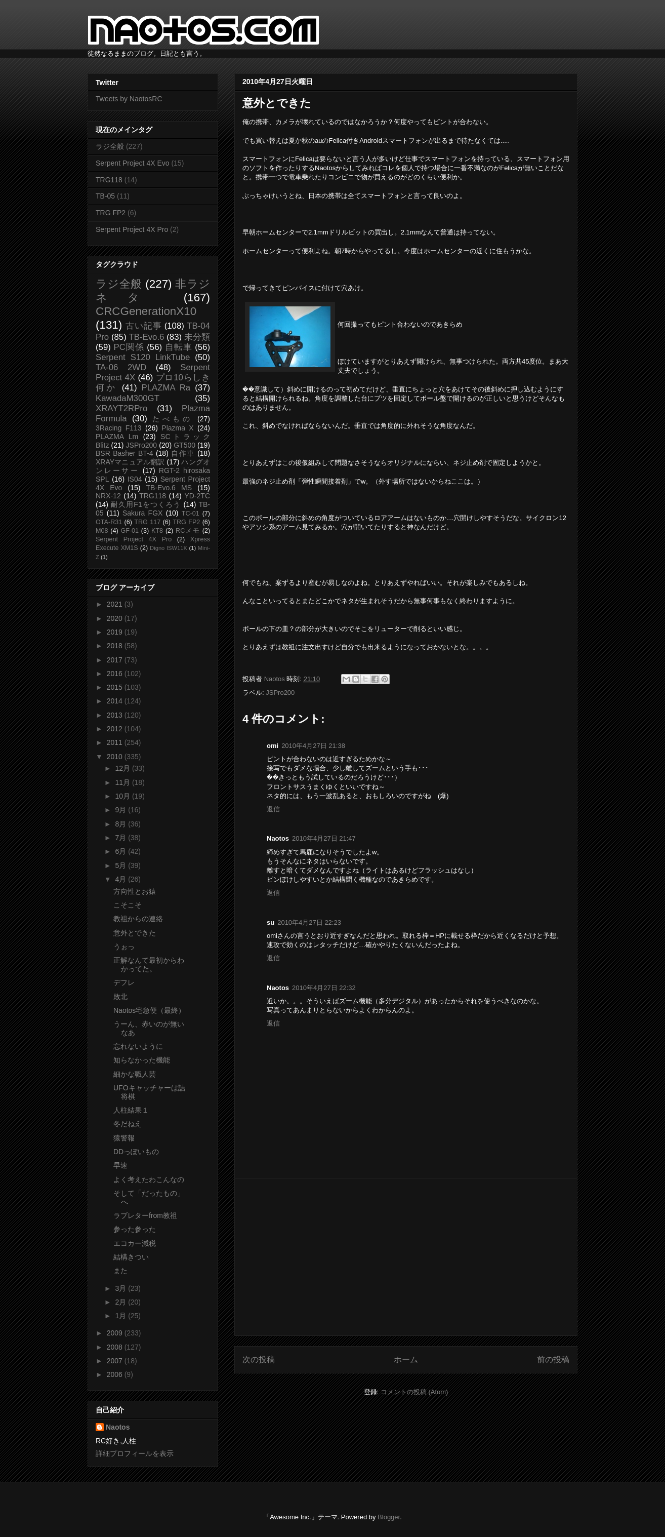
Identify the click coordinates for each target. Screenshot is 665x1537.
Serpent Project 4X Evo (133, 163)
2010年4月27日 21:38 (313, 746)
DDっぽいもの (136, 1152)
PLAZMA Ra (166, 387)
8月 (121, 824)
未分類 (197, 337)
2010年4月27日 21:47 (324, 838)
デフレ (124, 982)
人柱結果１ (131, 1110)
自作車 (183, 453)
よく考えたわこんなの (148, 1179)
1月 (121, 1316)
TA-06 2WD (121, 367)
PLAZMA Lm (117, 436)
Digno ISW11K (168, 548)
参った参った (134, 1229)
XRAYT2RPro (121, 408)
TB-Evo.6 (146, 337)
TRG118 (109, 180)
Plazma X (177, 428)
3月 (121, 1288)
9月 (121, 810)
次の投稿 (258, 1359)
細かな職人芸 (134, 1074)
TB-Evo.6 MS (169, 488)
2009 (115, 1333)
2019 (115, 632)
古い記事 (143, 326)
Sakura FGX (142, 513)
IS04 (135, 479)
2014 (115, 701)
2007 (115, 1361)
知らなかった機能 (141, 1060)
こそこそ (127, 905)
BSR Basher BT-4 (124, 453)
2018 (115, 646)
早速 (120, 1165)
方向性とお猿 (134, 891)
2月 (121, 1302)
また (120, 1271)
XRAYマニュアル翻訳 (130, 462)
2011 (115, 742)
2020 (115, 618)
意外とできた (134, 933)
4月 (121, 879)
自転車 (178, 347)
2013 (115, 715)
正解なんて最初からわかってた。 (148, 964)
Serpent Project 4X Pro (132, 229)
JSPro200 (280, 692)
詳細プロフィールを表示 (135, 1453)
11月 (123, 782)
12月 (123, 768)
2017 (115, 660)
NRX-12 (108, 496)
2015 (115, 687)
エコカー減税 (134, 1243)
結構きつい (131, 1257)
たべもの (172, 419)
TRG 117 (147, 522)
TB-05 (105, 196)
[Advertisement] (405, 1257)
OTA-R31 (109, 522)
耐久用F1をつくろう (146, 504)
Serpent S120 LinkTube (143, 357)
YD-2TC (197, 496)
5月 (121, 865)
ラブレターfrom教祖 (145, 1215)
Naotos (118, 1427)
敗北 (120, 997)
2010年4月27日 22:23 (309, 922)
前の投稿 (553, 1359)
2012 (115, 729)
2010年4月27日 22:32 (324, 988)
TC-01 (190, 513)
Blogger (389, 1517)
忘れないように (138, 1046)
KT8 (157, 530)
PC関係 (128, 347)
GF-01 (129, 530)
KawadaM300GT (127, 398)
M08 (102, 530)
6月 (121, 851)
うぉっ (124, 946)
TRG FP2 (111, 213)
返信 (273, 809)
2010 (115, 757)
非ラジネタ (153, 291)
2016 (115, 673)
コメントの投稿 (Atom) (414, 1392)
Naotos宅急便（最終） (149, 1010)
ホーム (406, 1359)
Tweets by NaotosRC (129, 99)
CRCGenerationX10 (146, 311)
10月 (123, 796)
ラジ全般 (110, 146)
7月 (121, 838)
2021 (115, 604)
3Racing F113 (119, 428)
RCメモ (188, 530)
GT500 (184, 445)
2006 (115, 1374)
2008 (115, 1347)
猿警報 (124, 1138)
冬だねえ (127, 1124)
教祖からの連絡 (138, 919)
